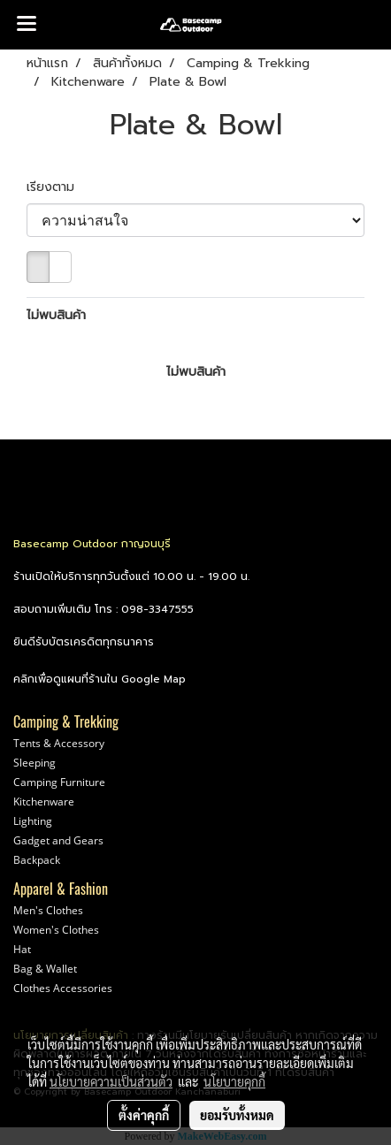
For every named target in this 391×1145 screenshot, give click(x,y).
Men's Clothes (48, 910)
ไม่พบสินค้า (56, 315)
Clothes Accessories (62, 988)
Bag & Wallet (45, 968)
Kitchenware (43, 801)
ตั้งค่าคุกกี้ (144, 1115)
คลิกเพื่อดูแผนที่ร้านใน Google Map (99, 679)
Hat (22, 949)
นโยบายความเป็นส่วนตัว (111, 1081)
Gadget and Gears (58, 840)
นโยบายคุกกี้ (234, 1081)
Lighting (32, 820)
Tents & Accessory (58, 743)
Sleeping (34, 762)
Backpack (36, 859)
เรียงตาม (57, 187)
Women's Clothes (56, 929)
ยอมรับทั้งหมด (237, 1115)
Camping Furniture (59, 782)
